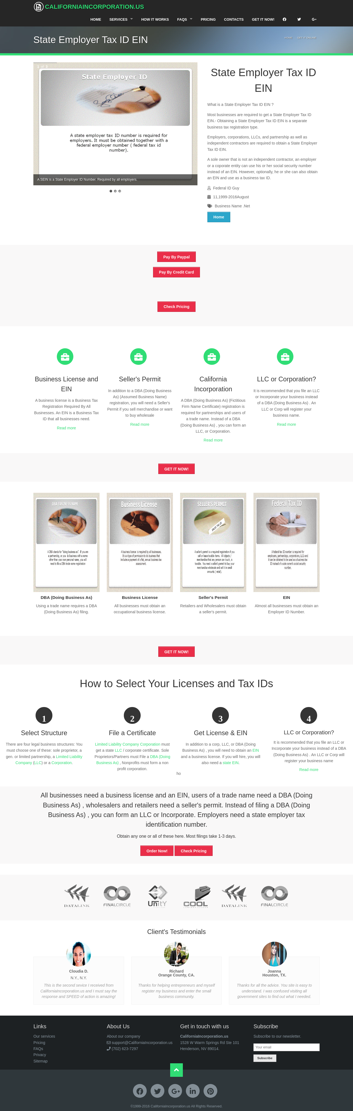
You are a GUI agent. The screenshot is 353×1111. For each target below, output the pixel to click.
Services (118, 19)
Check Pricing (176, 306)
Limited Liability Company (117, 744)
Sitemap (40, 1061)
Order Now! (156, 851)
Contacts (234, 19)
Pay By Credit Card (176, 272)
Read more (66, 428)
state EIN (231, 763)
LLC (38, 763)
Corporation (62, 763)
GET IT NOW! (176, 469)
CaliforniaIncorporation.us (89, 7)
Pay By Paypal (176, 257)
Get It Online (306, 37)
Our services (44, 1036)
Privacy (39, 1055)
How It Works (155, 19)
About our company (123, 1036)
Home (95, 19)
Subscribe (264, 1058)
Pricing (208, 19)
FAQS (182, 19)
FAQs (38, 1048)
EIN (256, 750)
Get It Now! (263, 19)
